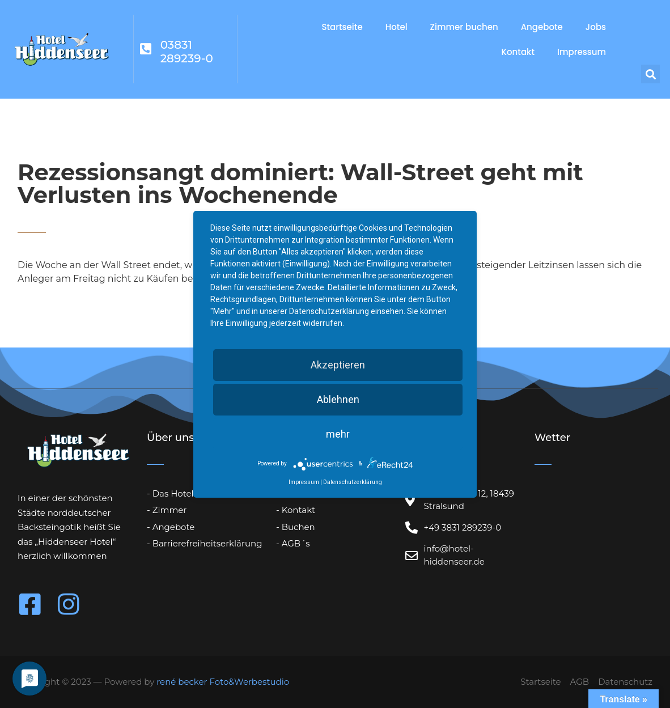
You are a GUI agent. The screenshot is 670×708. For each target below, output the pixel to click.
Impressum (581, 52)
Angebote (542, 27)
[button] (650, 74)
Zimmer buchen (464, 27)
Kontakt (518, 52)
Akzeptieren (338, 365)
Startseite (341, 27)
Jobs (596, 27)
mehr (338, 434)
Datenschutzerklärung (352, 482)
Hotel (396, 27)
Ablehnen (338, 399)
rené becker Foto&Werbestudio (222, 681)
